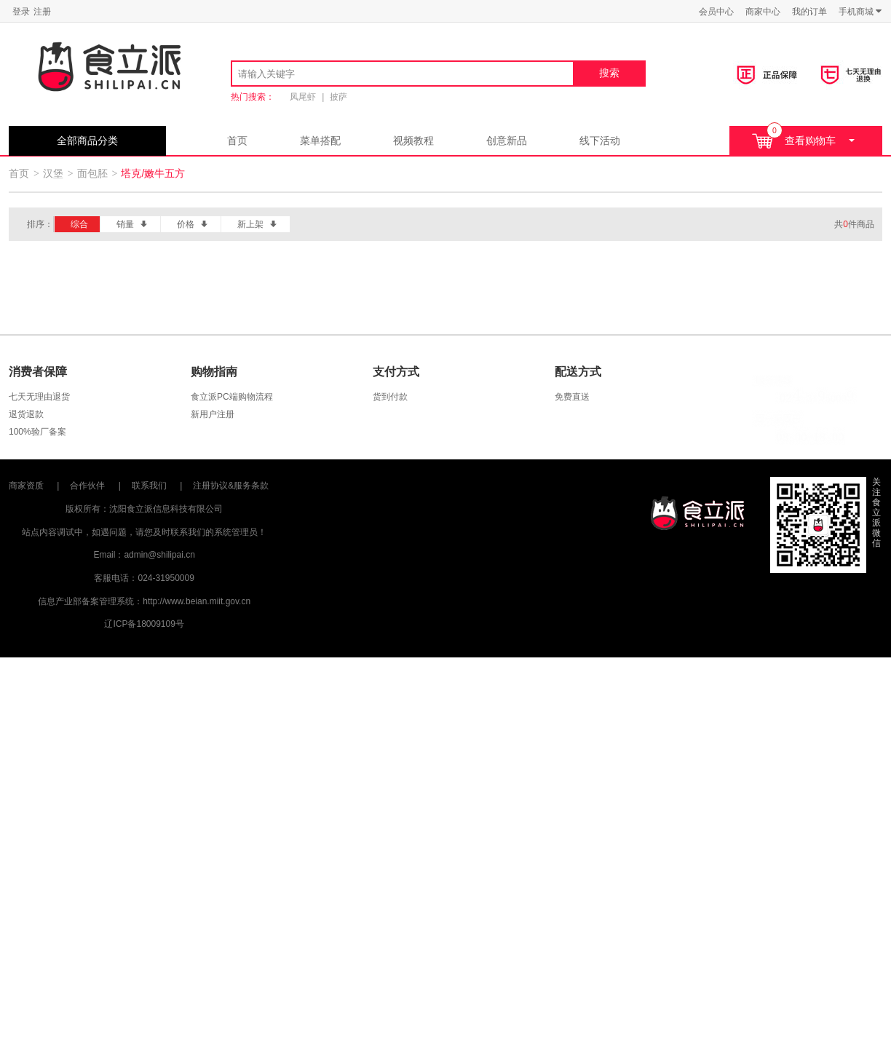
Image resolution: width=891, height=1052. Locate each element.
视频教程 (413, 140)
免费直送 (572, 397)
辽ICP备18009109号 (143, 624)
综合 (79, 224)
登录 (21, 12)
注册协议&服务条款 (231, 485)
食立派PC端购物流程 (232, 397)
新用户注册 (212, 414)
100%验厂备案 (37, 432)
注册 (42, 12)
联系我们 (149, 485)
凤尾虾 (303, 97)
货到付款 (390, 397)
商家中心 (762, 12)
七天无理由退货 (39, 397)
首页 (237, 140)
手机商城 (861, 11)
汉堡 (53, 173)
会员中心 (716, 12)
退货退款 (26, 414)
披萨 (338, 97)
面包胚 (92, 173)
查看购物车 (803, 139)
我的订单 (809, 12)
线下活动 (599, 140)
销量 (132, 224)
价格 (193, 224)
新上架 (257, 224)
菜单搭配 (320, 140)
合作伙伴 (87, 485)
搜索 (609, 73)
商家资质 (26, 485)
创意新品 (506, 140)
